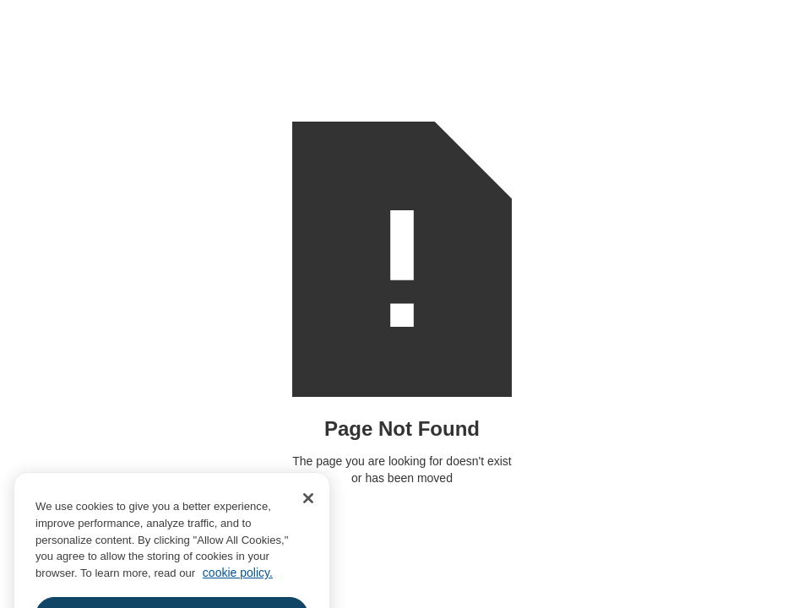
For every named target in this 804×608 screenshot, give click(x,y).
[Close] (308, 509)
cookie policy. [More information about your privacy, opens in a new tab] (238, 583)
